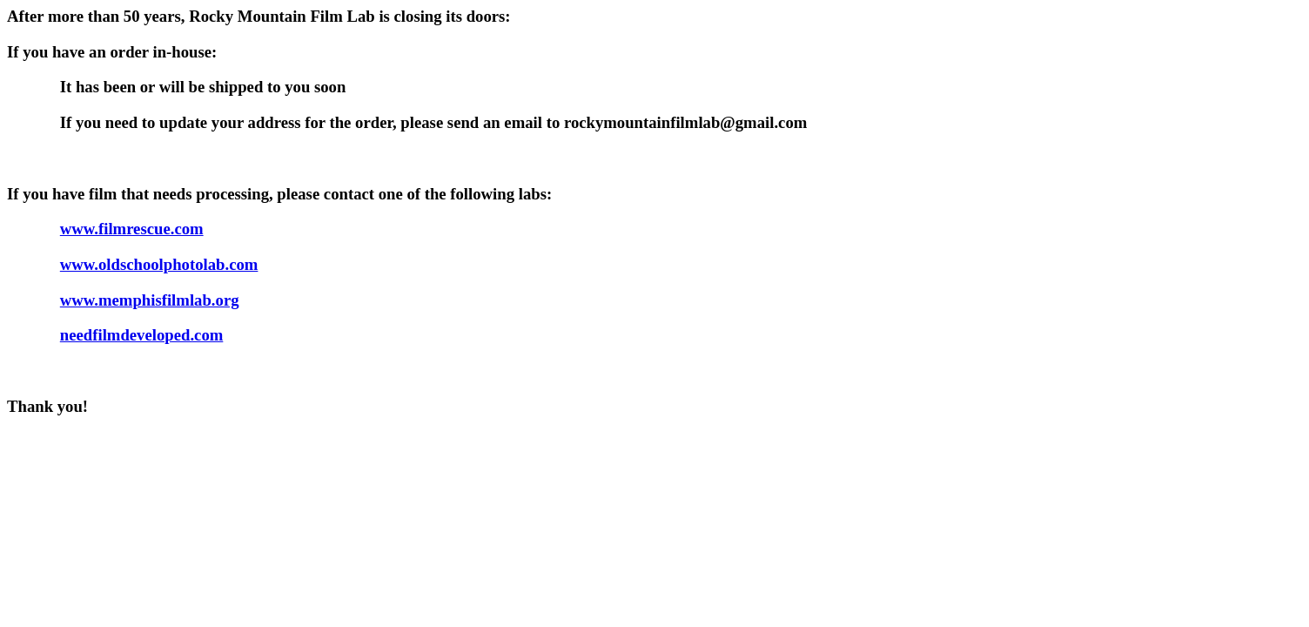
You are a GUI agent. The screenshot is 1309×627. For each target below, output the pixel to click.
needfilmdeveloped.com (142, 335)
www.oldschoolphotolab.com (159, 264)
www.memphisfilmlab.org (149, 300)
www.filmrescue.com (132, 228)
